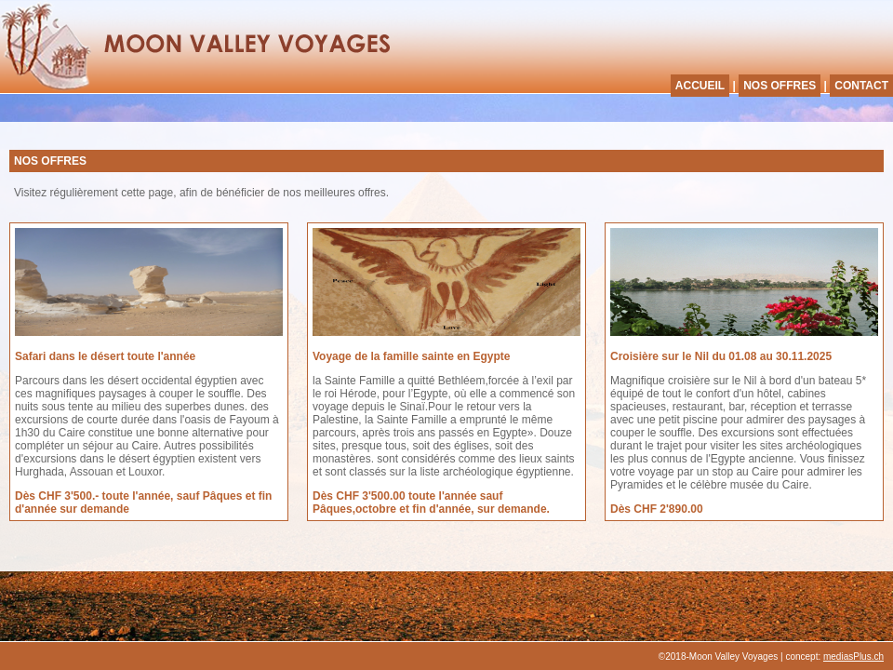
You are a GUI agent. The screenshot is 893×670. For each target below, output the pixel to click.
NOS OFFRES (779, 85)
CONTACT (861, 85)
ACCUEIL (700, 85)
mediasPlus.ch (853, 656)
